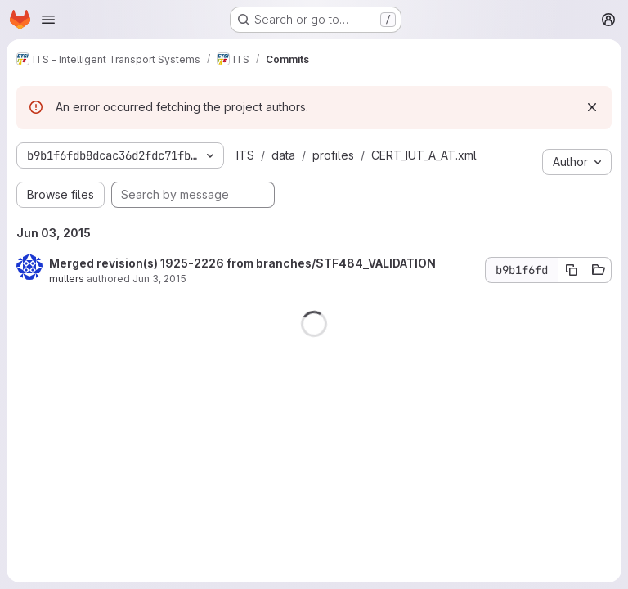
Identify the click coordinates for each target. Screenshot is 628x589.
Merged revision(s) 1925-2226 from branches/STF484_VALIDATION (242, 263)
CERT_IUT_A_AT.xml (424, 155)
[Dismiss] (592, 107)
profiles (333, 155)
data (283, 155)
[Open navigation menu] (48, 20)
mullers (66, 278)
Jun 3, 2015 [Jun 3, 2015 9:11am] (159, 278)
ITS (245, 155)
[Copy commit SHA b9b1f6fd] (571, 270)
